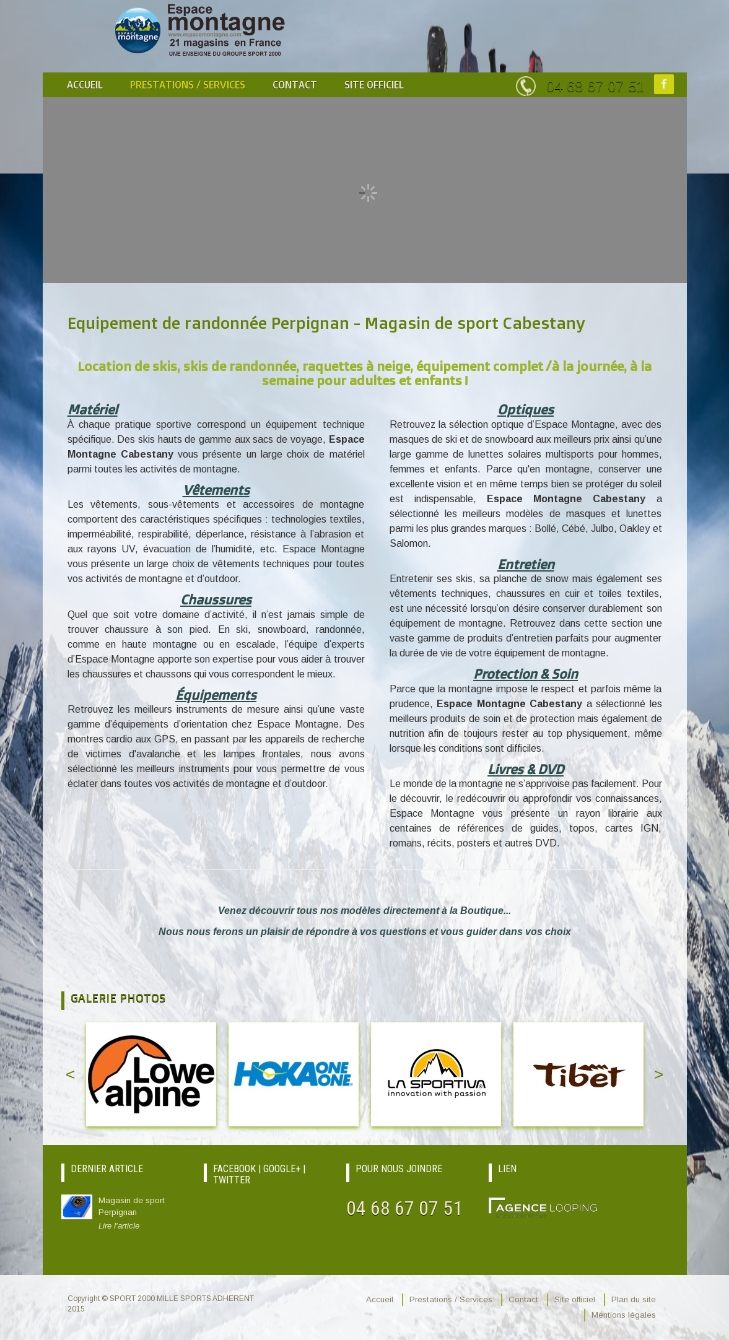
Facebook (664, 84)
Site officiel (374, 85)
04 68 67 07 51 (595, 86)
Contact (295, 85)
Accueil (85, 85)
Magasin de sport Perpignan (144, 1214)
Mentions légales (623, 1315)
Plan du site (633, 1299)
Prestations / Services (187, 85)
